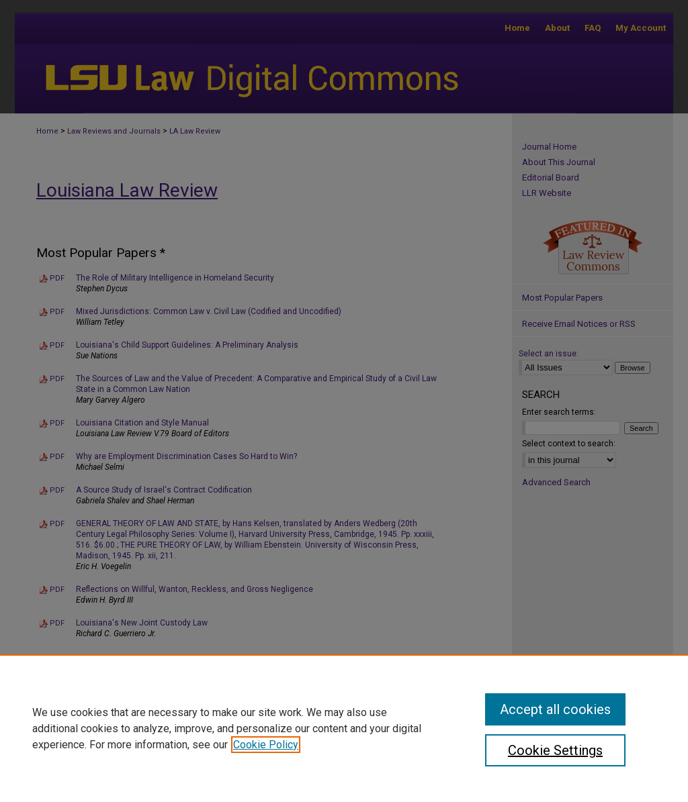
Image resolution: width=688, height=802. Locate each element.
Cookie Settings (555, 750)
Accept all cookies (555, 709)
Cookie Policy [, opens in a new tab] (265, 744)
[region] (344, 728)
